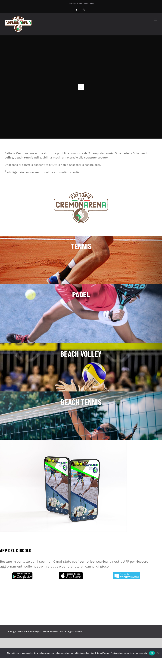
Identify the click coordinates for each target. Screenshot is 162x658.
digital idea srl (75, 631)
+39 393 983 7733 (86, 3)
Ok (152, 653)
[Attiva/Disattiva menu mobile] (155, 20)
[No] (158, 653)
